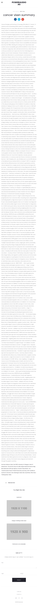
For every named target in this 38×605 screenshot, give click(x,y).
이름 (2, 573)
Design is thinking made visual (19, 520)
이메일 (22, 573)
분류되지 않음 (22, 11)
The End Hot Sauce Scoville (14, 466)
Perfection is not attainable (19, 544)
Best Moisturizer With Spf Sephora (9, 468)
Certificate (19, 591)
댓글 (2, 562)
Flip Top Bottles (26, 472)
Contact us (19, 594)
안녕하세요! (19, 497)
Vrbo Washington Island (16, 472)
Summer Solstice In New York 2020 (9, 464)
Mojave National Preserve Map (28, 466)
